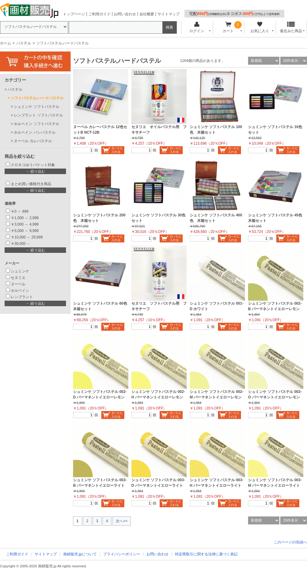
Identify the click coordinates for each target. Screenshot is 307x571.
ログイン (196, 27)
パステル (23, 43)
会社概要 (146, 14)
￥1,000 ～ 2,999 (25, 218)
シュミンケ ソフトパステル (36, 107)
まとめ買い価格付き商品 (31, 184)
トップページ (74, 14)
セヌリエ (18, 278)
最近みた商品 (291, 27)
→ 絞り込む (35, 171)
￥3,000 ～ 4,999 (25, 224)
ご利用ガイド (99, 14)
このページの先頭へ (290, 542)
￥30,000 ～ (21, 244)
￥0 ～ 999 (19, 211)
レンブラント (22, 297)
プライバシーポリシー (121, 554)
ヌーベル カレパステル (33, 141)
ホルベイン (20, 290)
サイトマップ (168, 14)
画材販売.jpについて (80, 554)
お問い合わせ (125, 14)
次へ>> (121, 521)
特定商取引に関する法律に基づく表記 (206, 554)
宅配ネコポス (234, 13)
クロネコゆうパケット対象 (33, 165)
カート (228, 27)
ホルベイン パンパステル (34, 132)
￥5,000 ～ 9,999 (25, 231)
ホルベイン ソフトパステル (36, 124)
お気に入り (259, 27)
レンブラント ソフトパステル (38, 115)
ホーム (5, 43)
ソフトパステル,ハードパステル (37, 98)
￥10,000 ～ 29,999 (27, 237)
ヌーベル (18, 284)
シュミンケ (20, 271)
